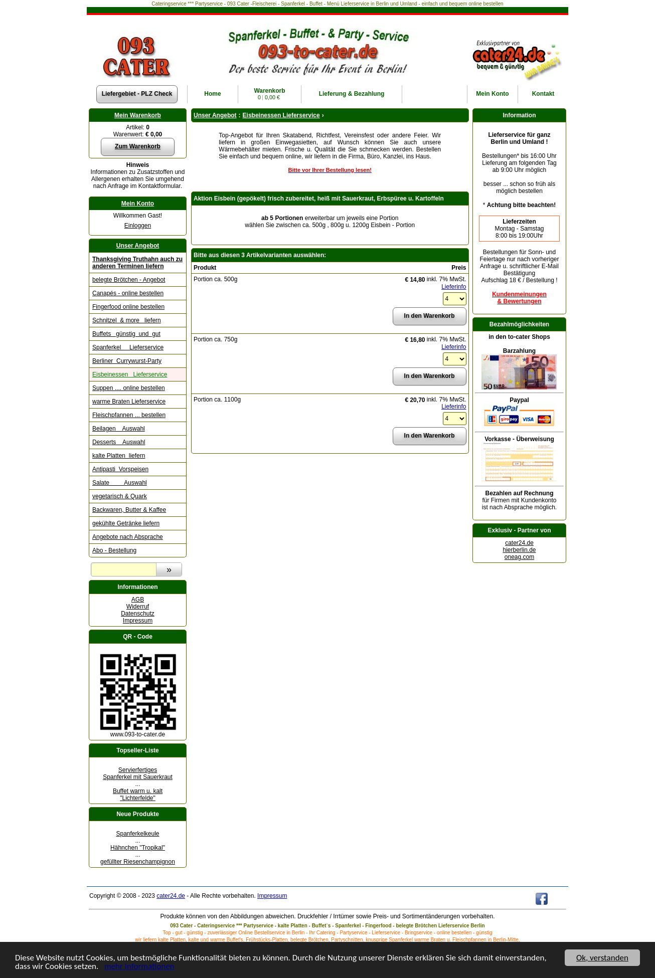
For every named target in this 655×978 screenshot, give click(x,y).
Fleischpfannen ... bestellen (129, 415)
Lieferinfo (453, 286)
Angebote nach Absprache (127, 536)
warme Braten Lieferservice (129, 401)
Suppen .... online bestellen (128, 388)
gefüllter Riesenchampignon (137, 861)
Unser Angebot (137, 245)
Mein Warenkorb (137, 115)
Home (212, 93)
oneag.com (519, 556)
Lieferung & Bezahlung (352, 93)
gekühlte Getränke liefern (125, 523)
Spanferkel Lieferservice (127, 347)
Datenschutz (137, 613)
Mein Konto (137, 203)
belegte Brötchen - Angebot (128, 279)
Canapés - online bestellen (127, 293)
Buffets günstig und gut (126, 333)
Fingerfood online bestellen (128, 306)
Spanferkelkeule (137, 833)
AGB (137, 599)
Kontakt (543, 93)
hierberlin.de (519, 549)
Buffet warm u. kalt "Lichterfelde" (137, 795)
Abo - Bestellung (114, 550)
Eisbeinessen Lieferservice (129, 374)
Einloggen (137, 225)
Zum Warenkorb (137, 146)
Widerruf (137, 606)
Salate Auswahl (119, 482)
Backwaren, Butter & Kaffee (129, 509)
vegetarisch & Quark (119, 496)
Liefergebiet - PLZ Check (137, 93)
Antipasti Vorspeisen (120, 469)
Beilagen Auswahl (118, 428)
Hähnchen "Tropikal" (137, 847)
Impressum (137, 620)
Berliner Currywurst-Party (126, 360)
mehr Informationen (139, 967)
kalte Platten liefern (118, 455)
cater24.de (519, 542)
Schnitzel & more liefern (126, 320)
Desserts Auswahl (118, 442)
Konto (492, 93)
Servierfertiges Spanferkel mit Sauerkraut (138, 773)
